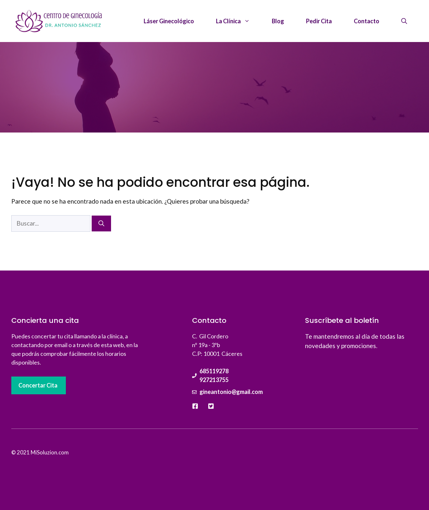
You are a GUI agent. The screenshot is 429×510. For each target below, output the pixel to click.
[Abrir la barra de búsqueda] (404, 21)
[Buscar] (101, 223)
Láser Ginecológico (169, 21)
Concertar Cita (37, 385)
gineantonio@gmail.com (231, 391)
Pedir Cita (319, 21)
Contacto (366, 21)
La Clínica (238, 21)
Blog (278, 21)
